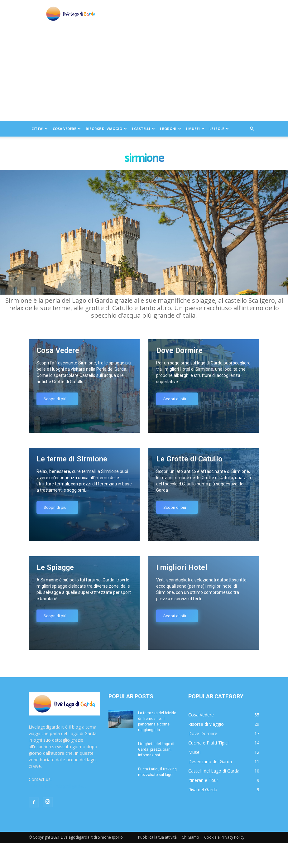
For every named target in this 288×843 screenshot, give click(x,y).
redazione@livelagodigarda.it (57, 786)
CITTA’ (39, 128)
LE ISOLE (219, 128)
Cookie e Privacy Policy (224, 837)
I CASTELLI (143, 128)
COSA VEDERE (67, 128)
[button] (251, 129)
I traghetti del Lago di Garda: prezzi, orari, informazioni (156, 749)
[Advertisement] (144, 74)
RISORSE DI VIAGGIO (106, 128)
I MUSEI (195, 128)
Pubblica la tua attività (157, 837)
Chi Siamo (190, 837)
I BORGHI (170, 128)
